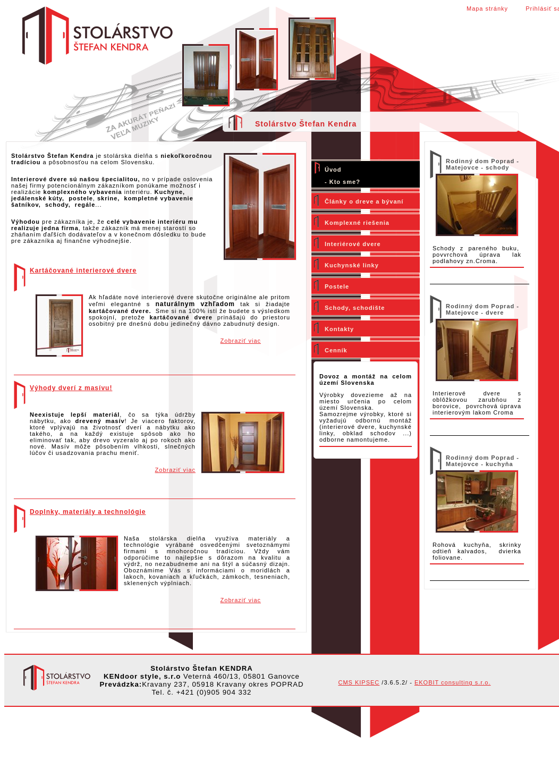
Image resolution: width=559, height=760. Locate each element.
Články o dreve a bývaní (364, 201)
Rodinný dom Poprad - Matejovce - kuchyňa (482, 460)
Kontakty (339, 329)
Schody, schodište (355, 308)
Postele (337, 286)
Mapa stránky (487, 8)
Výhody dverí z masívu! (71, 388)
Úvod (333, 169)
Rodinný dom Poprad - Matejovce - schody (482, 164)
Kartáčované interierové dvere (83, 270)
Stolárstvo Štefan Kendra (306, 124)
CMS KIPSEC (358, 682)
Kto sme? (344, 182)
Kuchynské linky (352, 265)
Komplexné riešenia (357, 222)
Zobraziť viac (241, 340)
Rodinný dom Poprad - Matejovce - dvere (482, 309)
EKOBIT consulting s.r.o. (452, 682)
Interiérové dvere (353, 244)
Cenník (336, 350)
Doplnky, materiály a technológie (88, 512)
